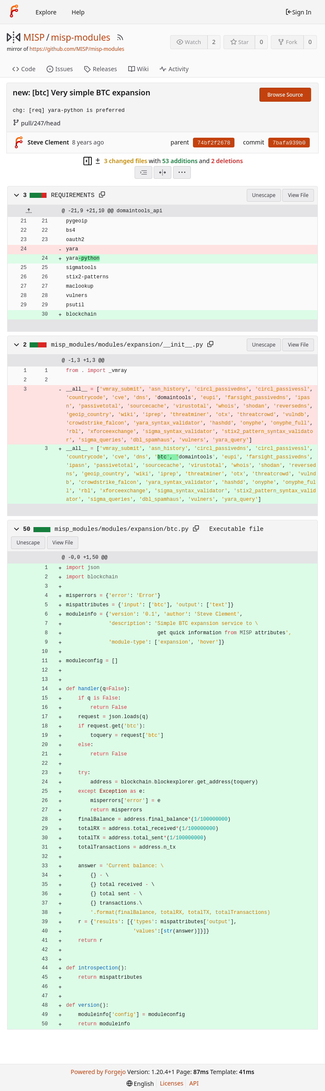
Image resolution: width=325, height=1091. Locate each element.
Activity (174, 69)
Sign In (298, 12)
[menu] (182, 172)
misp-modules (80, 37)
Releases (100, 69)
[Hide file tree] (87, 161)
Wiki (138, 69)
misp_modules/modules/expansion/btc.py (121, 529)
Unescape (263, 195)
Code (24, 69)
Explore (46, 12)
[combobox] (143, 172)
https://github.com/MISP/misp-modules (77, 49)
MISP (33, 37)
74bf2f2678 (213, 143)
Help (78, 12)
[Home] (14, 12)
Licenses (172, 1083)
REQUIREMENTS (73, 195)
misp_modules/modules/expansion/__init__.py (127, 344)
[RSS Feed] (120, 37)
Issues (60, 69)
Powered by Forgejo (98, 1072)
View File (298, 195)
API (193, 1083)
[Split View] (162, 172)
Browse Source (285, 94)
